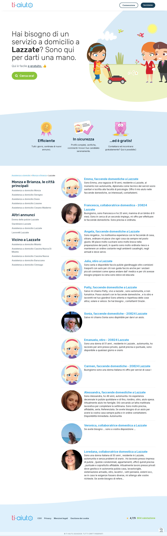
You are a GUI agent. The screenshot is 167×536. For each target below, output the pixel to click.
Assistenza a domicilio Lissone (27, 203)
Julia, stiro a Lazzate (98, 261)
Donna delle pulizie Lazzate (25, 219)
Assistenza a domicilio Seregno (27, 194)
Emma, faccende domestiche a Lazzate (111, 179)
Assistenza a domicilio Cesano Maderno (31, 207)
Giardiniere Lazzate (21, 224)
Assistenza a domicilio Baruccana (28, 260)
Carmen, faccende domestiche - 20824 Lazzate (117, 366)
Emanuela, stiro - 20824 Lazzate (106, 340)
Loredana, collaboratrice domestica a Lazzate (115, 451)
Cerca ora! (24, 75)
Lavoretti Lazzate (20, 232)
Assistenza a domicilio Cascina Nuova (30, 256)
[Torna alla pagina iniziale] (23, 5)
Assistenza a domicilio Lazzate (27, 228)
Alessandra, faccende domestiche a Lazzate (115, 392)
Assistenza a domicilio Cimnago (27, 264)
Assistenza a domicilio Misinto (26, 244)
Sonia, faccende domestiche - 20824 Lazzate (115, 313)
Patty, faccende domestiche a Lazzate (110, 287)
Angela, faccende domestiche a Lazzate (112, 231)
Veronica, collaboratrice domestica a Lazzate (115, 425)
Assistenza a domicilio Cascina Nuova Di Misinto (31, 250)
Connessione (129, 5)
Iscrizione (148, 5)
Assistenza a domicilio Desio (26, 199)
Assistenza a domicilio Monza (26, 190)
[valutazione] (140, 518)
